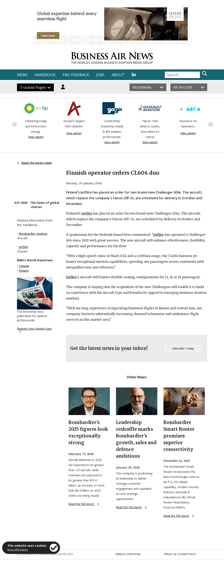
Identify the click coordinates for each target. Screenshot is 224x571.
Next (210, 124)
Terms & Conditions (128, 554)
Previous (14, 124)
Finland (23, 270)
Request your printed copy (34, 330)
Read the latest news (34, 163)
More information (17, 549)
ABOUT (118, 74)
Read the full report (84, 504)
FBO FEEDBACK (76, 74)
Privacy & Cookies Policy (180, 554)
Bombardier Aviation (33, 234)
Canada (24, 266)
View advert (36, 137)
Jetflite (23, 247)
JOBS (100, 74)
